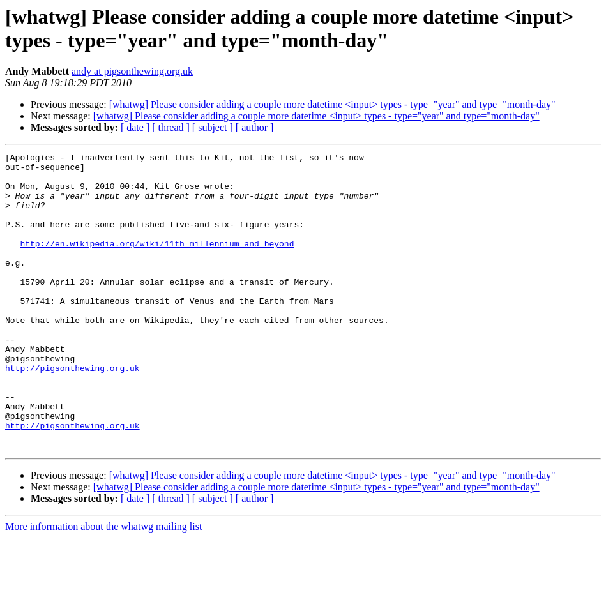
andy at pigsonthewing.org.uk (132, 71)
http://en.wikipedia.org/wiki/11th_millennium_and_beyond (157, 262)
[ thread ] (171, 127)
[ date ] (135, 127)
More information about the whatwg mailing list (103, 585)
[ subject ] (212, 127)
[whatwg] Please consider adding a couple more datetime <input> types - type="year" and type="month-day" (332, 104)
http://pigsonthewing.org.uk (72, 412)
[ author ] (255, 127)
